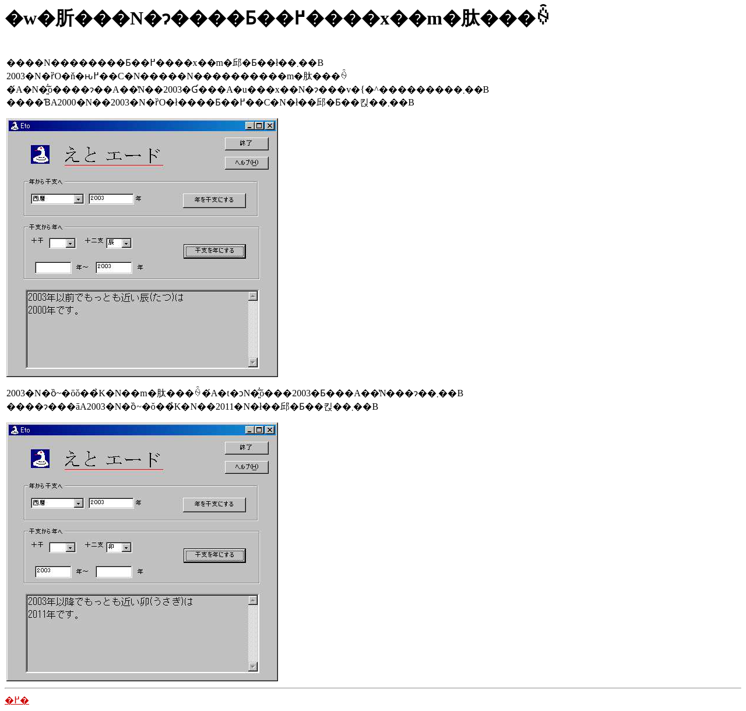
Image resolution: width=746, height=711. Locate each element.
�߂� (17, 700)
